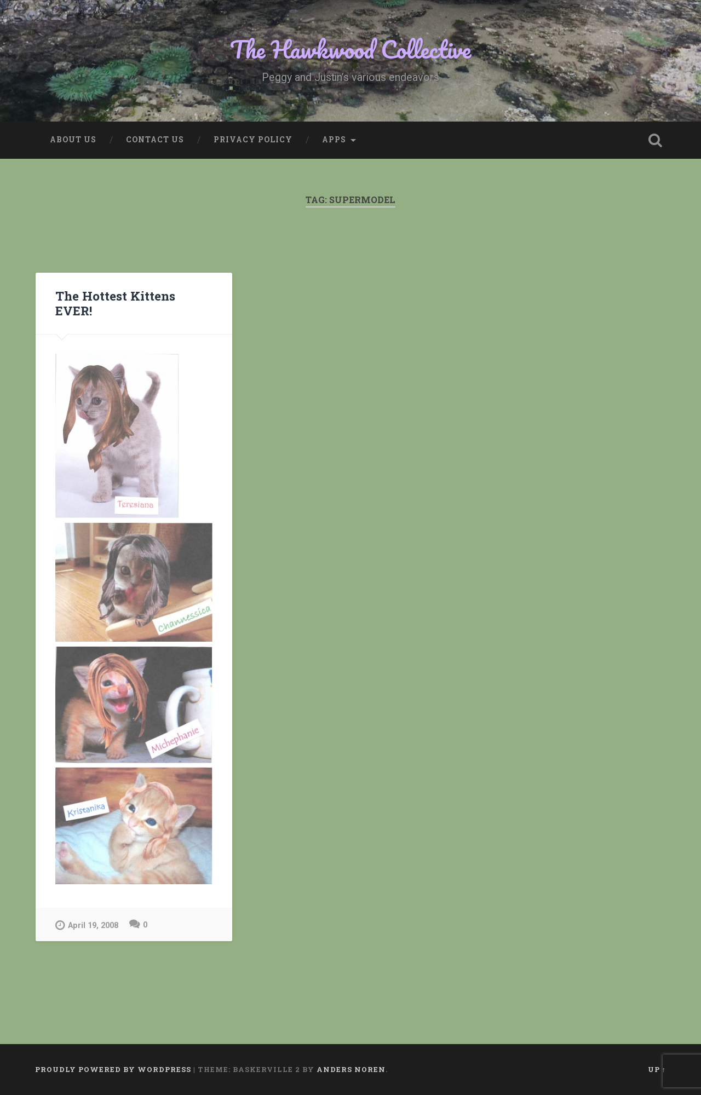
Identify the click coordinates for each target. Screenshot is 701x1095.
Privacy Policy (253, 140)
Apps (334, 140)
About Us (73, 140)
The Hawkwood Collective (350, 49)
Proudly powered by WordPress (113, 1069)
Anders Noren (351, 1069)
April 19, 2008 (86, 925)
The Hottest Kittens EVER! (115, 303)
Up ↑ (657, 1069)
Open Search (655, 140)
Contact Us (155, 140)
